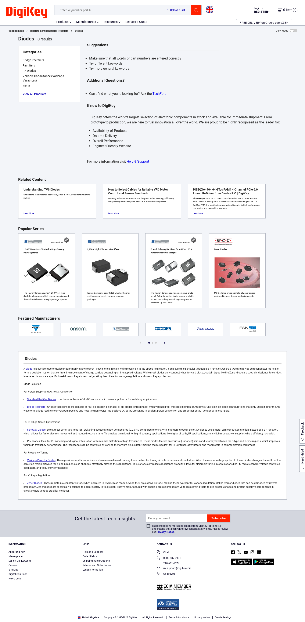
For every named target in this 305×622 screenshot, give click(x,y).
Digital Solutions (17, 574)
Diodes (79, 30)
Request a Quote (136, 21)
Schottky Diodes (36, 429)
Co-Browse (166, 574)
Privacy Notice (165, 532)
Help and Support (93, 551)
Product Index (16, 30)
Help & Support (138, 161)
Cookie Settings (223, 617)
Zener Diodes (35, 483)
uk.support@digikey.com (174, 569)
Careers (12, 565)
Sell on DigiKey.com (19, 560)
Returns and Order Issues (97, 565)
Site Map (13, 569)
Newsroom (14, 578)
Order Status (90, 556)
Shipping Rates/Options (96, 560)
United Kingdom (88, 617)
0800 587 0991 (169, 558)
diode (29, 368)
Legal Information (93, 569)
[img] (26, 13)
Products (62, 21)
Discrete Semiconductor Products (49, 30)
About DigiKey (16, 551)
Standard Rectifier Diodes (41, 399)
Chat (163, 553)
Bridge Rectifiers (36, 406)
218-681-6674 (168, 563)
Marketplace (15, 556)
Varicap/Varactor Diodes (41, 460)
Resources (111, 21)
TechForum (160, 94)
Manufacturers (86, 21)
